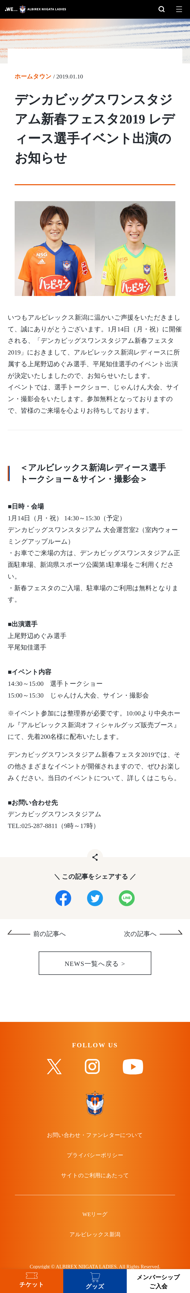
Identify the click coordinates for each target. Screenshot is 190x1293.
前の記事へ (49, 934)
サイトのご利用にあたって (95, 1175)
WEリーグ (95, 1214)
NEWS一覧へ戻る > (95, 964)
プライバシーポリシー (95, 1155)
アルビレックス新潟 (94, 1234)
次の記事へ (140, 934)
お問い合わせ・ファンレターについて (95, 1135)
